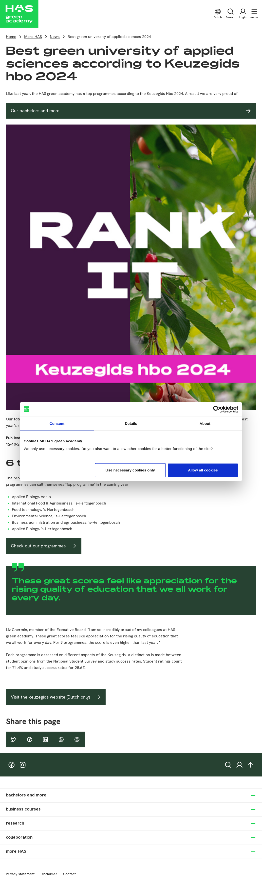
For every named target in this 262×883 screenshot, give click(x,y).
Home (11, 36)
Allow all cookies (203, 470)
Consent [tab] (57, 423)
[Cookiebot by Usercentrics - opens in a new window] (216, 409)
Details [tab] (131, 423)
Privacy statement (20, 874)
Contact (69, 874)
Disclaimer (48, 874)
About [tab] (205, 423)
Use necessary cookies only (130, 470)
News (55, 36)
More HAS (33, 36)
